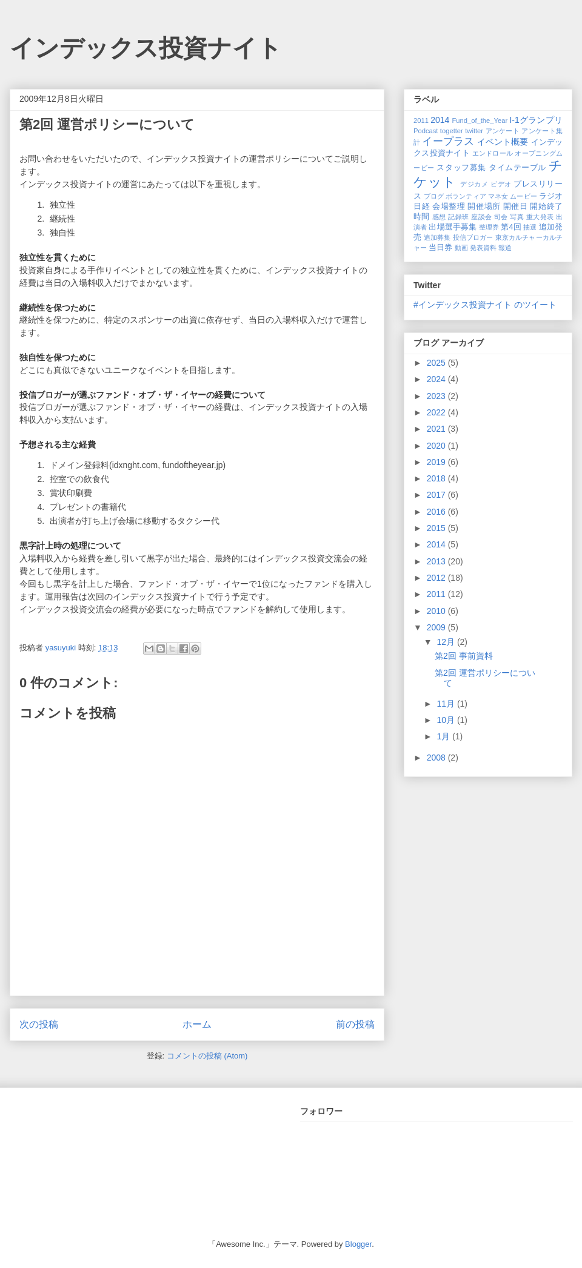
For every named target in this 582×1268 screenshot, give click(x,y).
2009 (437, 627)
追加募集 (437, 237)
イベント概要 (503, 142)
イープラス (448, 141)
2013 (437, 561)
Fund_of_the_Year (479, 120)
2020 (437, 446)
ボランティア (466, 196)
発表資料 (483, 247)
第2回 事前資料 (464, 656)
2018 (437, 478)
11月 (446, 703)
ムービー (523, 196)
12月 (446, 642)
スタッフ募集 (461, 167)
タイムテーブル (517, 167)
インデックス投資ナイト (146, 48)
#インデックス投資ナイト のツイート (485, 304)
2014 (439, 120)
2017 (437, 495)
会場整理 (448, 206)
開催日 (515, 206)
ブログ (434, 196)
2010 (437, 611)
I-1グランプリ (536, 120)
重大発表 (540, 216)
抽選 (530, 227)
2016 (437, 512)
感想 (439, 216)
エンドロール (492, 153)
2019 (437, 462)
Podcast (425, 130)
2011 (421, 120)
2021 (437, 429)
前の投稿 (355, 1024)
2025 (437, 363)
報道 (505, 247)
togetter (451, 130)
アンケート (503, 130)
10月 (446, 720)
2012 (437, 578)
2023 (437, 396)
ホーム (197, 1024)
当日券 (440, 247)
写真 (517, 216)
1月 (444, 736)
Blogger (358, 1244)
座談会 (481, 216)
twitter (474, 130)
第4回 (511, 227)
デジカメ (474, 184)
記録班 (458, 216)
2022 (437, 412)
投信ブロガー (473, 237)
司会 (501, 216)
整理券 (489, 227)
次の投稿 (38, 1024)
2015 (437, 528)
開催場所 (483, 206)
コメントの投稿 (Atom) (207, 1055)
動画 (461, 247)
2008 (437, 757)
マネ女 (498, 196)
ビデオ (501, 184)
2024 (437, 379)
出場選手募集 (453, 227)
